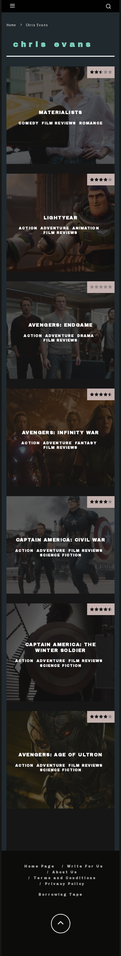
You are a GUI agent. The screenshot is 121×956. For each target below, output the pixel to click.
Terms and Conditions (65, 878)
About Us (64, 872)
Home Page (39, 866)
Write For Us (85, 866)
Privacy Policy (65, 884)
